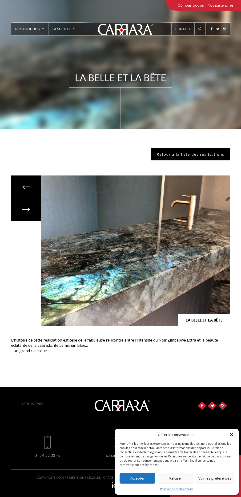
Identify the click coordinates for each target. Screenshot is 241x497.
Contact (183, 29)
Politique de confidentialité (176, 489)
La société (63, 29)
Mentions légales (85, 478)
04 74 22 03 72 (47, 455)
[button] (231, 434)
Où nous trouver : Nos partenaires (205, 5)
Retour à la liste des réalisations (190, 154)
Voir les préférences (214, 478)
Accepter (137, 478)
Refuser (175, 478)
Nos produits (29, 29)
